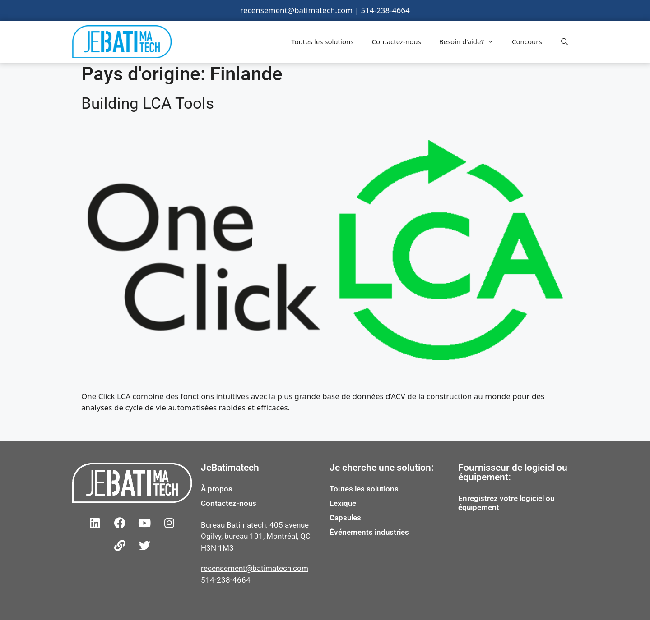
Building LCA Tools (147, 103)
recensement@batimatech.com (296, 10)
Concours (527, 41)
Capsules (345, 517)
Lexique (343, 503)
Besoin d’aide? (471, 41)
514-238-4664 (385, 10)
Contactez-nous (396, 41)
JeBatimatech (230, 467)
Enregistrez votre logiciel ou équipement (506, 503)
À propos (216, 488)
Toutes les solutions (322, 41)
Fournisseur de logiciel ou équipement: (512, 472)
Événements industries (369, 532)
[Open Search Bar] (564, 41)
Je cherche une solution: (382, 467)
